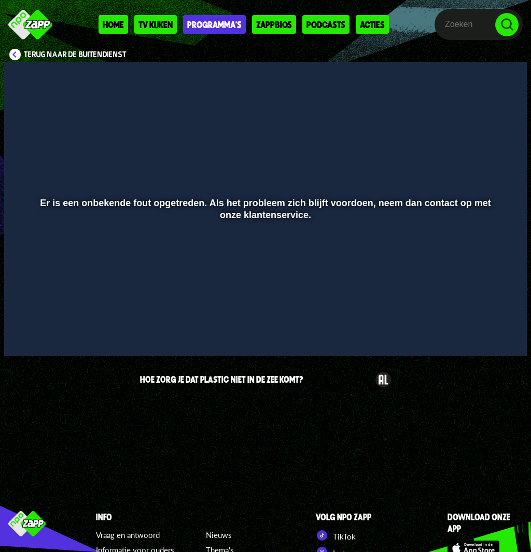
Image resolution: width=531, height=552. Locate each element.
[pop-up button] (484, 333)
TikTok (336, 535)
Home (113, 24)
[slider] (264, 312)
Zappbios (274, 24)
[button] (25, 333)
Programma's (214, 24)
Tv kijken (155, 24)
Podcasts (325, 24)
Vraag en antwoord (128, 535)
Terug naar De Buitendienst (75, 54)
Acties (372, 24)
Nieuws (219, 535)
